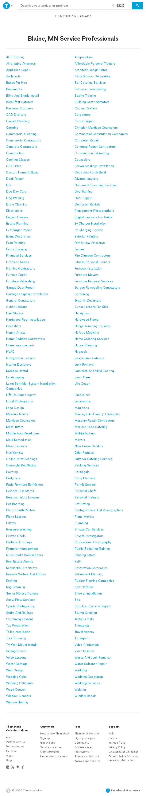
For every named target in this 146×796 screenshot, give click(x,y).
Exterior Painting (86, 236)
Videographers (16, 651)
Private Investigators (89, 536)
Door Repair (83, 198)
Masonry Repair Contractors (95, 420)
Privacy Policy (117, 747)
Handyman (82, 313)
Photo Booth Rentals (20, 510)
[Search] (137, 6)
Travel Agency (84, 632)
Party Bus (13, 478)
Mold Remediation (19, 440)
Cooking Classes (18, 159)
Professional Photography (93, 542)
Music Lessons (16, 446)
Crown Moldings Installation (94, 166)
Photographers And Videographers (99, 510)
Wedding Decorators (89, 677)
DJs (9, 185)
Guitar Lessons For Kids (91, 307)
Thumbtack (63, 16)
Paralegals (82, 472)
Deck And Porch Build (90, 172)
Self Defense (84, 587)
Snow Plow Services (20, 600)
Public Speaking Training (92, 548)
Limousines (82, 395)
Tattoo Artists (84, 619)
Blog (9, 760)
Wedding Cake (16, 677)
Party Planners (85, 478)
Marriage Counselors (21, 420)
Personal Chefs (85, 491)
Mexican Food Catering (91, 427)
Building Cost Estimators (92, 102)
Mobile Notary (85, 433)
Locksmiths (83, 401)
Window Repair (85, 696)
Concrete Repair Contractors (95, 146)
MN (76, 16)
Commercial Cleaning (21, 134)
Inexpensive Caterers (89, 358)
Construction (15, 153)
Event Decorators (18, 236)
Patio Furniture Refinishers (25, 484)
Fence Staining (16, 249)
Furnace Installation (88, 268)
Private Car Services (89, 529)
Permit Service (85, 484)
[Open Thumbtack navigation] (8, 5)
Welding (80, 689)
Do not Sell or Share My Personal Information (124, 758)
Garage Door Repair (20, 287)
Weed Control (15, 689)
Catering (12, 127)
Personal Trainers (87, 497)
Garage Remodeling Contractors (97, 287)
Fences (79, 249)
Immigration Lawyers (21, 358)
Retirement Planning (89, 574)
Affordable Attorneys (21, 63)
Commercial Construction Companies (101, 134)
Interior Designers (18, 364)
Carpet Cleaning (17, 121)
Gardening (82, 294)
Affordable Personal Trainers (95, 63)
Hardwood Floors (86, 319)
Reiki (78, 561)
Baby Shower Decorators (92, 76)
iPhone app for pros (87, 756)
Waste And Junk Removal (92, 657)
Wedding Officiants (19, 683)
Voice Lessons (16, 657)
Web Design (14, 670)
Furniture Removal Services (94, 281)
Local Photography (19, 401)
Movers (80, 440)
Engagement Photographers (94, 211)
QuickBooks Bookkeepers (24, 555)
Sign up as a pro (85, 738)
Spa (77, 600)
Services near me (50, 747)
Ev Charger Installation (90, 223)
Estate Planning (17, 223)
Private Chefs (16, 536)
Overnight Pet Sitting (21, 465)
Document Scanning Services (96, 185)
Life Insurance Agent (21, 395)
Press (9, 755)
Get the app (48, 742)
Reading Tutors (85, 555)
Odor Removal (84, 452)
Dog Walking (15, 198)
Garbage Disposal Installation (27, 294)
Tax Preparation (17, 625)
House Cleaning (86, 345)
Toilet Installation (18, 632)
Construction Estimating (92, 153)
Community (82, 742)
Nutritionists (14, 452)
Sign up (45, 738)
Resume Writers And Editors (26, 574)
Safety (113, 738)
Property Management (22, 548)
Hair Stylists (14, 313)
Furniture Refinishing (20, 281)
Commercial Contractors (23, 140)
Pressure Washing (19, 529)
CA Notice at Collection (124, 751)
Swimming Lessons (19, 619)
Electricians (14, 211)
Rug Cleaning (15, 587)
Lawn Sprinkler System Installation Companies (31, 386)
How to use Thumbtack (54, 733)
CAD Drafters (16, 114)
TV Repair (82, 638)
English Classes (17, 217)
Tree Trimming (16, 638)
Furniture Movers (86, 275)
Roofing (11, 581)
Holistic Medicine (87, 332)
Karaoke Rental (17, 371)
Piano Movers (84, 516)
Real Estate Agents (19, 561)
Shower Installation (88, 593)
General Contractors (20, 300)
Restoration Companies (91, 568)
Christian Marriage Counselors (96, 127)
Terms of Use (117, 742)
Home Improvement (20, 345)
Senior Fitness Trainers (22, 593)
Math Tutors (14, 427)
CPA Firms (13, 166)
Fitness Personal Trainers (92, 262)
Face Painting (15, 243)
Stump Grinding (86, 613)
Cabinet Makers (86, 108)
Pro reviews (82, 751)
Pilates (11, 523)
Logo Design (15, 408)
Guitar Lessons (16, 307)
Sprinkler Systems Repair (93, 606)
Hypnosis (81, 351)
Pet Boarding (15, 504)
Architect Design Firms (91, 70)
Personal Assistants (20, 491)
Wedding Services (87, 683)
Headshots (13, 326)
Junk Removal (84, 364)
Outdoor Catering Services (93, 459)
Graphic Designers (88, 300)
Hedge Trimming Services (93, 326)
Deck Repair (15, 179)
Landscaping (15, 377)
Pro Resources (84, 747)
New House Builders (89, 446)
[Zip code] (120, 5)
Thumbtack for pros (87, 733)
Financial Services (19, 255)
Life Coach (82, 383)
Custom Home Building (22, 172)
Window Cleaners (18, 696)
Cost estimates (50, 751)
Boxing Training (85, 95)
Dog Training (83, 191)
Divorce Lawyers (86, 179)
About (10, 737)
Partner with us (15, 742)
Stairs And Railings (19, 613)
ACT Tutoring (15, 57)
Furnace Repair (16, 275)
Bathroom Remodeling (90, 89)
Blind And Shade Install (22, 95)
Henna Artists (15, 332)
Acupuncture (84, 57)
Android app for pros (88, 761)
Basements (14, 89)
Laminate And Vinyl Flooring (94, 371)
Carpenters (82, 114)
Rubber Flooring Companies (94, 581)
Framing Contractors (20, 268)
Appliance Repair (18, 70)
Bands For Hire (16, 82)
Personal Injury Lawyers (23, 497)
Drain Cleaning (16, 204)
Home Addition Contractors (25, 339)
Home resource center (54, 756)
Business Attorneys (19, 108)
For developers (15, 746)
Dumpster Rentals (87, 204)
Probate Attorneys (19, 542)
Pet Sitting (82, 504)
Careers (11, 751)
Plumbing (81, 523)
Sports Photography (20, 606)
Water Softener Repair (91, 664)
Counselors (82, 159)
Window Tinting (17, 702)
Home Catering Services (92, 339)
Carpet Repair (84, 121)
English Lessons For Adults (93, 217)
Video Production (87, 645)
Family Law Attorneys (90, 243)
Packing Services (87, 465)
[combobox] (63, 5)
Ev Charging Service (89, 230)
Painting (12, 472)
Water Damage (17, 664)
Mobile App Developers (23, 433)
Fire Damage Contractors (93, 255)
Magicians (82, 408)
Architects (13, 76)
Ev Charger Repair (19, 230)
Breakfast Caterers (19, 102)
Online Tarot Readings (21, 459)
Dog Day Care (16, 191)
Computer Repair (87, 140)
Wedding (81, 670)
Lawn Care (82, 377)
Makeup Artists (17, 414)
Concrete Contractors (21, 146)
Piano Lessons (16, 516)
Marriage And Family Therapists (97, 414)
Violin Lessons (84, 651)
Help (111, 733)
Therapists (82, 625)
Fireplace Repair (17, 262)
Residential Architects (21, 568)
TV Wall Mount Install (21, 645)
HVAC (10, 351)
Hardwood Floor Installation (25, 319)
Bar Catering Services (90, 82)
